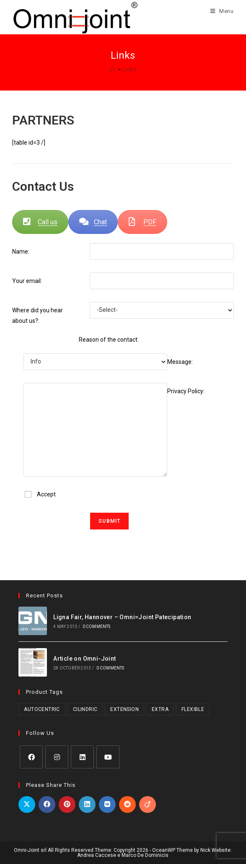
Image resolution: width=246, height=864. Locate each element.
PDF (142, 222)
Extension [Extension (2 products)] (124, 709)
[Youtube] (107, 756)
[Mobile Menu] (219, 11)
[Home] (112, 69)
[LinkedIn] (82, 756)
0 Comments (97, 626)
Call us (40, 222)
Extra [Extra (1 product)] (160, 709)
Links (129, 69)
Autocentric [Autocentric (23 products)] (42, 709)
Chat (93, 222)
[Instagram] (56, 756)
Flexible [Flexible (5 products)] (192, 709)
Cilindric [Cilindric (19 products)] (85, 709)
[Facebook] (31, 756)
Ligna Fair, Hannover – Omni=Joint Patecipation (122, 617)
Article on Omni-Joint (84, 658)
